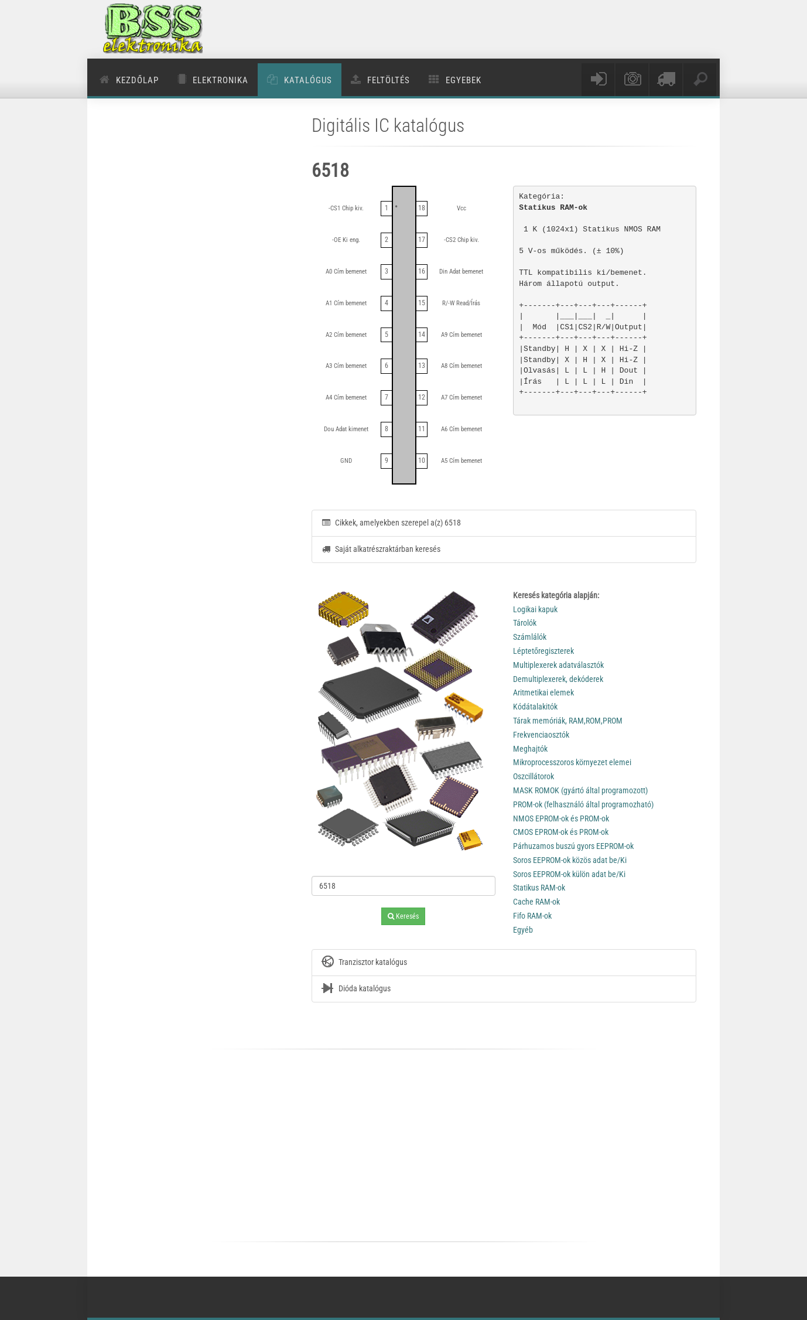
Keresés (403, 916)
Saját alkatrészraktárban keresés (380, 549)
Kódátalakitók (535, 706)
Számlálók (529, 637)
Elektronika (220, 80)
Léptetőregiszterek (543, 651)
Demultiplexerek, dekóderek (558, 679)
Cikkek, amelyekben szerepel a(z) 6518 (391, 522)
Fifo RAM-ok (532, 915)
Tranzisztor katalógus (364, 963)
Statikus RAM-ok (539, 887)
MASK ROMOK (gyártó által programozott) (580, 790)
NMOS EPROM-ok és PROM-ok (561, 818)
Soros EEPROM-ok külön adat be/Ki (569, 874)
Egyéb (523, 929)
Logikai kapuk (535, 609)
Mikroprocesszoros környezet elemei (572, 762)
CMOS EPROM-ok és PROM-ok (560, 832)
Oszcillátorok (533, 776)
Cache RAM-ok (536, 901)
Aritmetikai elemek (543, 692)
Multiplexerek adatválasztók (558, 665)
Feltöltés (388, 80)
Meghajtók (530, 748)
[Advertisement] (495, 29)
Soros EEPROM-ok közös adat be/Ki (570, 860)
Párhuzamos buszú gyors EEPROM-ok (573, 846)
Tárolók (524, 622)
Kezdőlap (137, 80)
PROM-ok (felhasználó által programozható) (583, 804)
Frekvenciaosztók (541, 734)
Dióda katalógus (356, 989)
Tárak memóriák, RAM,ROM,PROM (568, 720)
